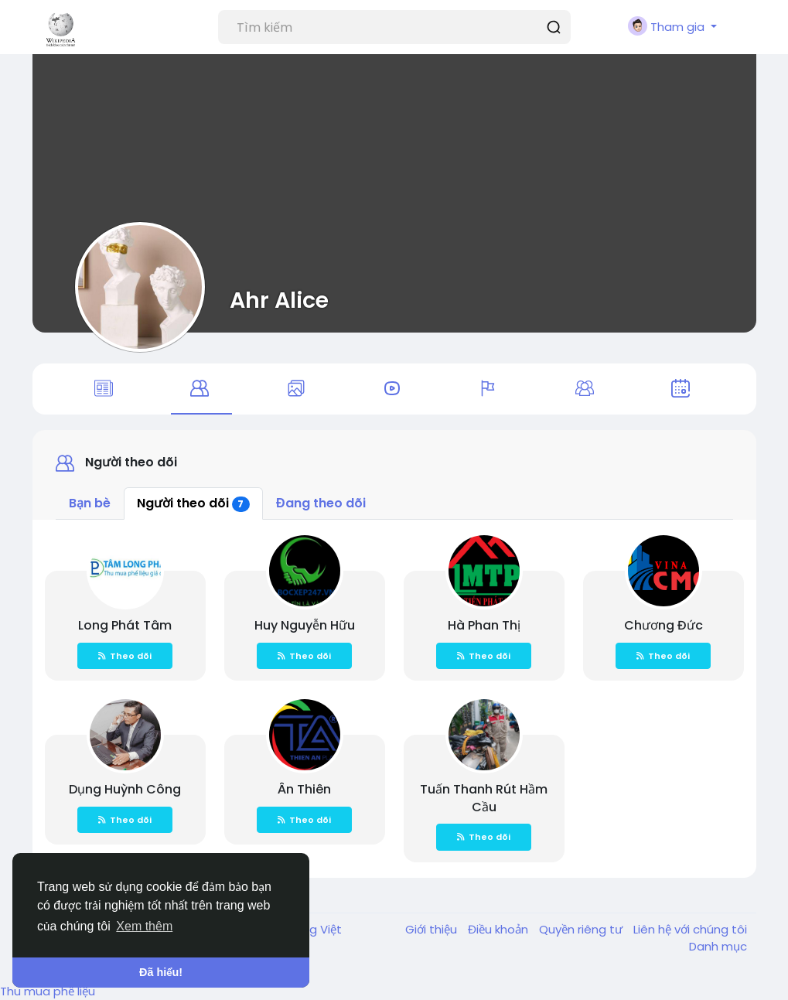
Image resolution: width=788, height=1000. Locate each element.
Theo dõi (125, 656)
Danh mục (718, 946)
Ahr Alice (279, 300)
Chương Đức (663, 625)
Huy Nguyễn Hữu (304, 625)
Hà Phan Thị (484, 625)
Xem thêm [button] (144, 926)
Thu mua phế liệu (47, 991)
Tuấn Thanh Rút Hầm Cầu (484, 798)
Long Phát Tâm (125, 625)
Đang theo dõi (321, 503)
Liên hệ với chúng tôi (690, 929)
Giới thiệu (432, 929)
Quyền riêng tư (582, 929)
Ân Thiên (304, 789)
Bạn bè (90, 503)
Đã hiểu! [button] (161, 972)
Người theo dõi (194, 503)
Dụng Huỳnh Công (125, 789)
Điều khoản (499, 929)
